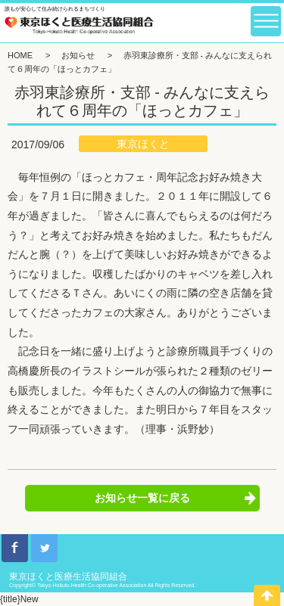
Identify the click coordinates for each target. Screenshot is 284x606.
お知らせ (78, 55)
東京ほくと (143, 144)
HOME (20, 55)
